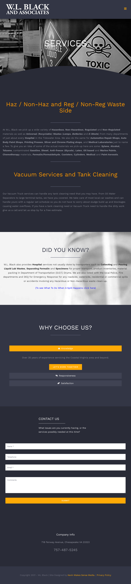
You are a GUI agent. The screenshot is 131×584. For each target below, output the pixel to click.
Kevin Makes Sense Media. (81, 575)
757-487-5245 (65, 550)
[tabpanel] (65, 363)
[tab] (65, 348)
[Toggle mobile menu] (125, 8)
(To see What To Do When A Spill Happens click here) (65, 288)
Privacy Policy (104, 575)
